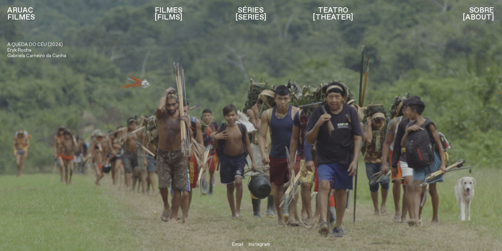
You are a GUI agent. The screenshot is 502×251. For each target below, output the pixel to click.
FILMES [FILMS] (168, 14)
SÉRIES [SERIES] (250, 14)
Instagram (259, 244)
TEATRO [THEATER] (333, 14)
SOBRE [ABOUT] (478, 14)
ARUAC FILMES (21, 14)
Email (237, 244)
